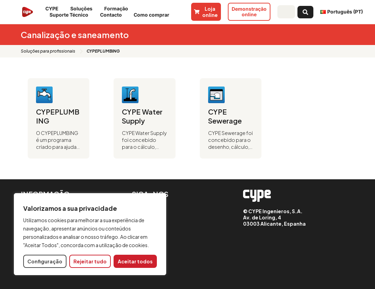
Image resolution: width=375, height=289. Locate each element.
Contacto (112, 15)
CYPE (53, 9)
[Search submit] (305, 12)
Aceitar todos (135, 261)
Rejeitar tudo (90, 261)
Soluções (83, 9)
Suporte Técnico (71, 15)
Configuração (44, 261)
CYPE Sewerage (225, 116)
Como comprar (153, 15)
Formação (118, 9)
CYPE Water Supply (142, 116)
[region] (90, 234)
